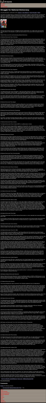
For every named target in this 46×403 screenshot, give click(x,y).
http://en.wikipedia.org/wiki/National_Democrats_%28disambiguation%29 (17, 378)
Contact (2, 397)
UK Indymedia (8, 1)
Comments (4, 383)
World (39, 12)
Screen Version (4, 6)
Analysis (20, 12)
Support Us (3, 401)
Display (2, 385)
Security (2, 400)
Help (2, 398)
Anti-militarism (25, 12)
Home (2, 389)
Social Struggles (33, 12)
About (2, 395)
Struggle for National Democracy (14, 10)
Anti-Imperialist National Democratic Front (12, 387)
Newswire (3, 3)
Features (3, 5)
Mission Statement (5, 394)
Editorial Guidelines (5, 392)
